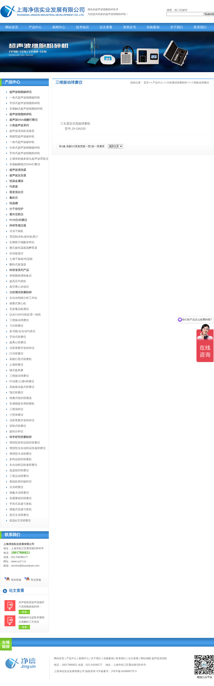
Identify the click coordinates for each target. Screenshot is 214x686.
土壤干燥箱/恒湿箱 (21, 258)
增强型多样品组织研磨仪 (24, 442)
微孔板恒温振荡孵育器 (23, 247)
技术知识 (82, 27)
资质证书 (129, 27)
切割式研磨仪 (17, 425)
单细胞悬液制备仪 (20, 275)
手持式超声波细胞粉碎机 (24, 103)
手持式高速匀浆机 (20, 503)
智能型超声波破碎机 (21, 136)
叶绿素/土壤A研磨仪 (21, 381)
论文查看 (106, 27)
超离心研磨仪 (17, 342)
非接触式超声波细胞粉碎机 (26, 108)
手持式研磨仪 (17, 336)
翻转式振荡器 (17, 264)
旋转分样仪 (16, 431)
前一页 (86, 146)
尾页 (101, 146)
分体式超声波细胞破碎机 (24, 147)
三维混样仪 (16, 409)
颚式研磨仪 (16, 392)
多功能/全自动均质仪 (22, 331)
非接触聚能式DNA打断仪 (24, 164)
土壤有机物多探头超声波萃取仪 (28, 158)
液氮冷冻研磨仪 (19, 492)
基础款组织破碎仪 (20, 481)
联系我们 (200, 27)
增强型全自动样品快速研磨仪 (27, 448)
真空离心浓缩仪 (19, 286)
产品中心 (35, 27)
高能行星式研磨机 (20, 359)
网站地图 (146, 658)
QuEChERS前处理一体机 (25, 314)
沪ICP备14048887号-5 (124, 671)
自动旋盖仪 (16, 253)
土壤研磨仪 (16, 364)
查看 (24, 611)
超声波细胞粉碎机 (116, 14)
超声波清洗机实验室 (21, 130)
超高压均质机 (17, 281)
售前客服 (12, 579)
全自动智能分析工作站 (23, 297)
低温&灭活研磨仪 (20, 520)
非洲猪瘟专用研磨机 (21, 403)
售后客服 (32, 579)
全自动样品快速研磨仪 (23, 464)
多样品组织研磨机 (20, 459)
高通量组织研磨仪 (20, 498)
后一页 (95, 146)
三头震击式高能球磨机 (75, 123)
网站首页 (11, 27)
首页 (146, 82)
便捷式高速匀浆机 (20, 509)
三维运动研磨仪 (19, 476)
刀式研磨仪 (16, 325)
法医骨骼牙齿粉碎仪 (21, 348)
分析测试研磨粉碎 (177, 82)
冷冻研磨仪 (16, 487)
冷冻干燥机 (16, 231)
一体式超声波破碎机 (21, 142)
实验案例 (153, 27)
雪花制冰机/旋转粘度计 (23, 236)
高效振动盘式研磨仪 (21, 386)
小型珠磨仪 (16, 414)
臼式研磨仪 (16, 353)
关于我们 (176, 27)
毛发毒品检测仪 (19, 309)
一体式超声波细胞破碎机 (24, 97)
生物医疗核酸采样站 (21, 242)
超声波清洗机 (159, 658)
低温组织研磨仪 (19, 470)
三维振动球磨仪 (19, 320)
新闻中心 (58, 27)
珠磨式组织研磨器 (20, 398)
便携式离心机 (17, 303)
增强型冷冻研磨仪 (20, 453)
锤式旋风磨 (16, 370)
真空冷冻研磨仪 (19, 514)
